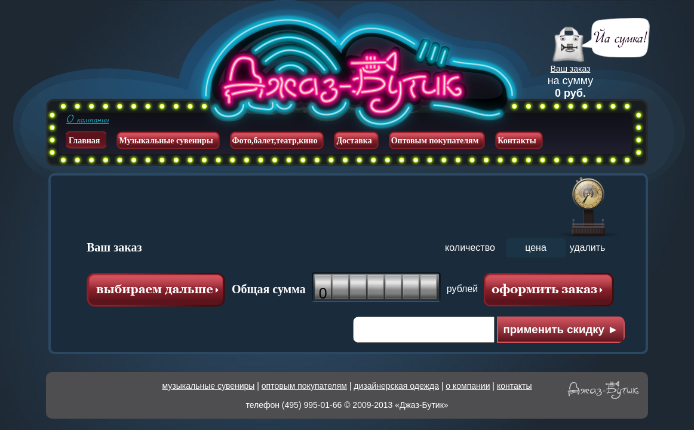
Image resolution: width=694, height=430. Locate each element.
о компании (468, 386)
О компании (87, 119)
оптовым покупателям (304, 386)
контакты (514, 386)
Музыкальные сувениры (166, 140)
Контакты (517, 140)
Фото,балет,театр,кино (275, 140)
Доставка (353, 140)
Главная (84, 140)
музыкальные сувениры (208, 386)
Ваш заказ (571, 68)
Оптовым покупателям (435, 140)
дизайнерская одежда (396, 386)
